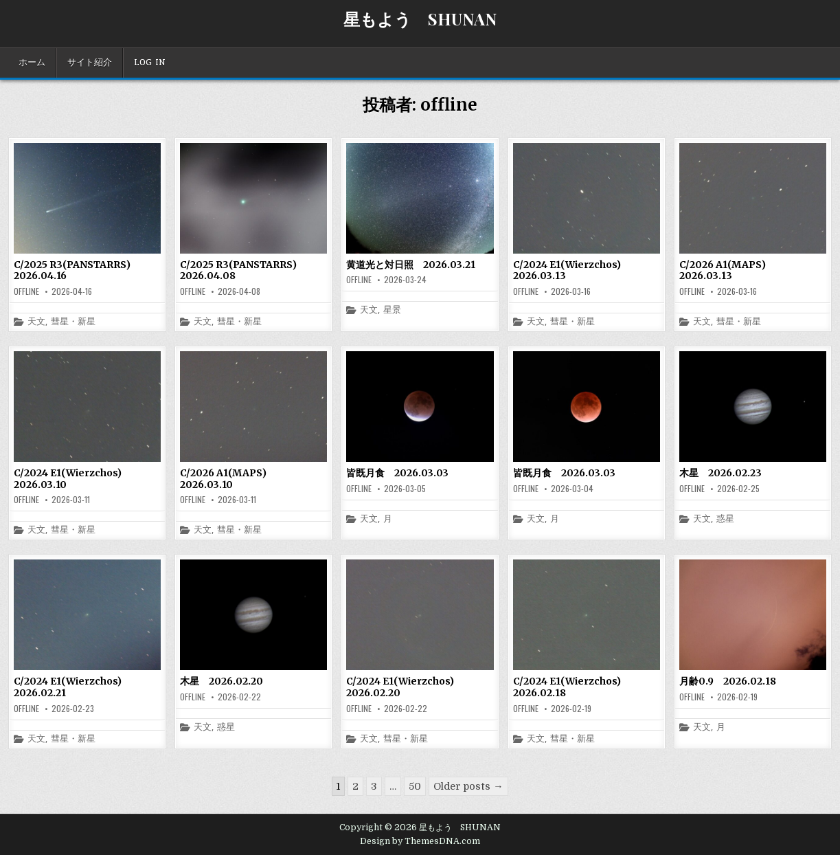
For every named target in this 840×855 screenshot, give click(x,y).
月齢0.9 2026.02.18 (727, 681)
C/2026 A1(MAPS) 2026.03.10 (228, 479)
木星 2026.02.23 (720, 473)
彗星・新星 (73, 322)
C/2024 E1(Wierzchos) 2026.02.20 (405, 687)
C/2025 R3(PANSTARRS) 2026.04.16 (77, 270)
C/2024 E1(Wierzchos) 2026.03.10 (72, 479)
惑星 (725, 519)
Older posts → (468, 786)
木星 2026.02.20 (221, 681)
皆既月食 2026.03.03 (397, 473)
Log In (150, 62)
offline (26, 291)
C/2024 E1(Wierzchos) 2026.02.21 (72, 687)
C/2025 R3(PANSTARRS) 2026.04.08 (243, 270)
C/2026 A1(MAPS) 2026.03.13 (727, 270)
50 (415, 786)
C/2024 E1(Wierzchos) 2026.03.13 (572, 270)
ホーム (32, 62)
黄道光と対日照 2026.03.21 (410, 264)
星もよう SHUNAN (420, 19)
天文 (36, 322)
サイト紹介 (89, 62)
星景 (392, 310)
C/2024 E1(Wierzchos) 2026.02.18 (572, 687)
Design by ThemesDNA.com (420, 841)
